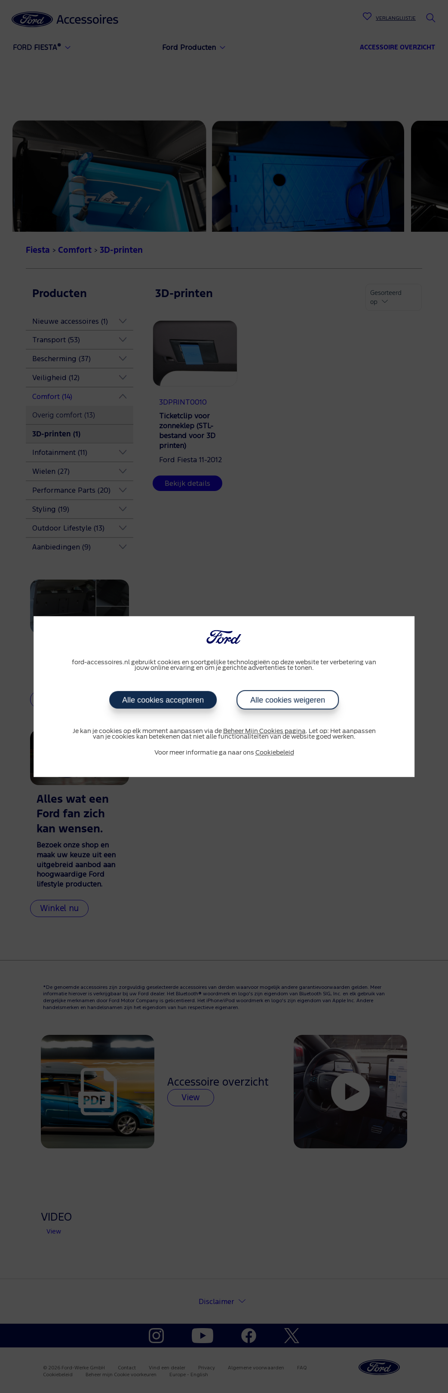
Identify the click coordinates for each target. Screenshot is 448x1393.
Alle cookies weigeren (287, 700)
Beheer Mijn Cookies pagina (264, 731)
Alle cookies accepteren (163, 700)
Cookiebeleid (274, 753)
